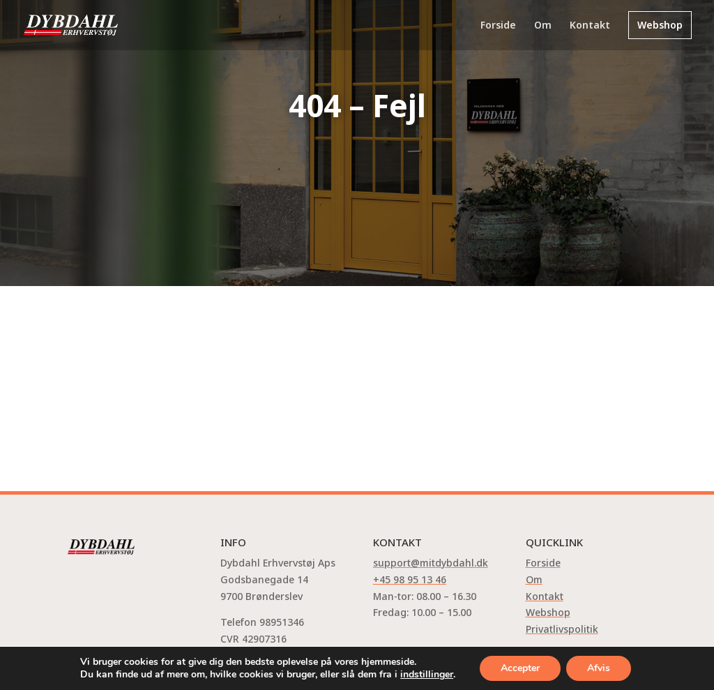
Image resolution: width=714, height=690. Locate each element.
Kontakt (590, 25)
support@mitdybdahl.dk (430, 562)
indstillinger (426, 674)
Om (543, 25)
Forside (498, 25)
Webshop (660, 24)
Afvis (598, 668)
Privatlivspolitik (562, 629)
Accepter (520, 668)
